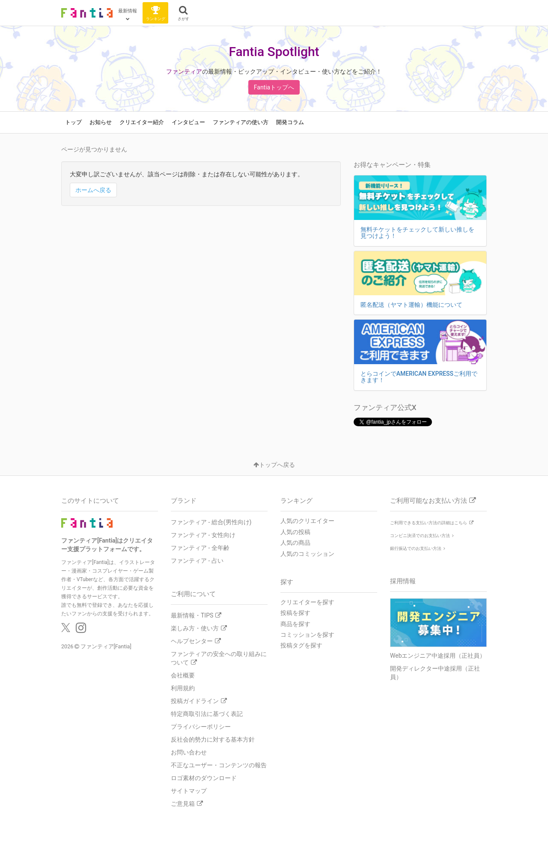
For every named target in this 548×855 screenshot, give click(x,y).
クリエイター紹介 (141, 122)
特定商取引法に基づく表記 (207, 713)
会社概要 (183, 675)
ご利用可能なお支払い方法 (433, 501)
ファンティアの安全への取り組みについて (219, 658)
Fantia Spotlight (274, 51)
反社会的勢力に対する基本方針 (213, 739)
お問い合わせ (189, 752)
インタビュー (188, 122)
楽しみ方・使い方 (199, 628)
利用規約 (183, 688)
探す (286, 582)
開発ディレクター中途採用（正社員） (435, 672)
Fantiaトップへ (274, 87)
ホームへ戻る (93, 190)
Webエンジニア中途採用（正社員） (438, 655)
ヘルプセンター (196, 641)
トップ (73, 122)
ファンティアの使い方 (240, 122)
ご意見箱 (187, 803)
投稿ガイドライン (199, 701)
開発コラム (290, 122)
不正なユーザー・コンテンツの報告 (219, 765)
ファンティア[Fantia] (105, 646)
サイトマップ (189, 790)
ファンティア (184, 71)
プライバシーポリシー (201, 726)
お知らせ (100, 122)
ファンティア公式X (385, 407)
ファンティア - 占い (197, 560)
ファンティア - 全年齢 (200, 547)
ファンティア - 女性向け (203, 534)
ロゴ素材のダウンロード (204, 778)
